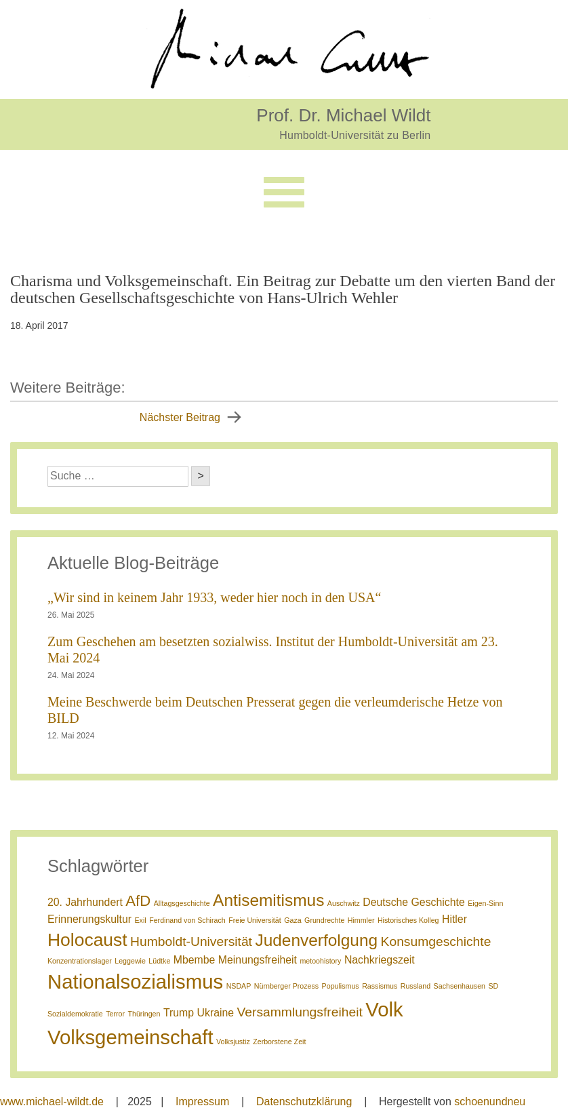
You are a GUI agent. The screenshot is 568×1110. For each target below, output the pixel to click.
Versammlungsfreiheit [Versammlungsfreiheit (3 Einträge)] (300, 1012)
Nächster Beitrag (180, 417)
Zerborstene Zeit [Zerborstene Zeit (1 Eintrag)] (279, 1041)
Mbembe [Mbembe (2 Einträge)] (195, 960)
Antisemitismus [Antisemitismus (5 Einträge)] (268, 900)
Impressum (202, 1101)
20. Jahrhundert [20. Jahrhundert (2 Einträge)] (85, 902)
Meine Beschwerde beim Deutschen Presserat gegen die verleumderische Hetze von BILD (274, 710)
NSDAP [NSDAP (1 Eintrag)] (238, 986)
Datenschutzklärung (304, 1101)
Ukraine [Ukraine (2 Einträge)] (216, 1012)
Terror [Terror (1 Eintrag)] (115, 1014)
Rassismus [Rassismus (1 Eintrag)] (379, 986)
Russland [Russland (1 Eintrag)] (415, 986)
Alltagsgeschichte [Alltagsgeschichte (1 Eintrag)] (182, 903)
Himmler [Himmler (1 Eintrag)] (361, 920)
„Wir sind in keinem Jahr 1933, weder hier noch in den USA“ (214, 597)
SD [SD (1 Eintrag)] (494, 986)
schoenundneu (489, 1101)
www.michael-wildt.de (52, 1101)
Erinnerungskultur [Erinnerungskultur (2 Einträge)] (89, 919)
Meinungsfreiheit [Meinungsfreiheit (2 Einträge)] (257, 960)
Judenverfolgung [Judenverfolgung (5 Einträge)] (316, 940)
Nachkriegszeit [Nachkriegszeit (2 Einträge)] (379, 960)
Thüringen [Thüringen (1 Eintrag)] (143, 1014)
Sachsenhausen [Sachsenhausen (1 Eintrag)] (459, 986)
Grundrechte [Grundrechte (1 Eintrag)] (324, 920)
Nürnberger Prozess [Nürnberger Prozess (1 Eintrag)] (286, 986)
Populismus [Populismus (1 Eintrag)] (340, 986)
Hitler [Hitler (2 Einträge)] (454, 919)
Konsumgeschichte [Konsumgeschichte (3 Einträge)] (436, 941)
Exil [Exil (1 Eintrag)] (140, 920)
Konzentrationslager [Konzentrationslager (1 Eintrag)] (79, 961)
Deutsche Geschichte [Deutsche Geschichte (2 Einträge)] (413, 902)
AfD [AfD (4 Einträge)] (137, 900)
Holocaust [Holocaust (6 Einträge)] (87, 940)
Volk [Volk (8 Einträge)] (384, 1009)
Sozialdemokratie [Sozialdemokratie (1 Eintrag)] (75, 1014)
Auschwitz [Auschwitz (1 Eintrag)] (343, 903)
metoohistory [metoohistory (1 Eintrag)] (320, 961)
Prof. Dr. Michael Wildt (343, 115)
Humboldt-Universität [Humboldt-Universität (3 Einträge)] (191, 941)
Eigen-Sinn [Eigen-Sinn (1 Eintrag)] (485, 903)
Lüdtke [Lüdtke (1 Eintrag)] (159, 961)
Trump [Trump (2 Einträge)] (178, 1012)
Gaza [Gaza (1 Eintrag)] (292, 920)
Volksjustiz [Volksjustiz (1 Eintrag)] (233, 1041)
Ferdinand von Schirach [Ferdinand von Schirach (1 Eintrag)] (187, 920)
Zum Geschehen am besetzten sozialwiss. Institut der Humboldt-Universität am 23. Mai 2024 (272, 649)
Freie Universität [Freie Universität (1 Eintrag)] (254, 920)
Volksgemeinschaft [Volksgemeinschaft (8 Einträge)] (130, 1037)
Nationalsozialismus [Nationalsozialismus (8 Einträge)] (135, 981)
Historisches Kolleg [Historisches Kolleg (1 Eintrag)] (408, 920)
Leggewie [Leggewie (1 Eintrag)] (130, 961)
